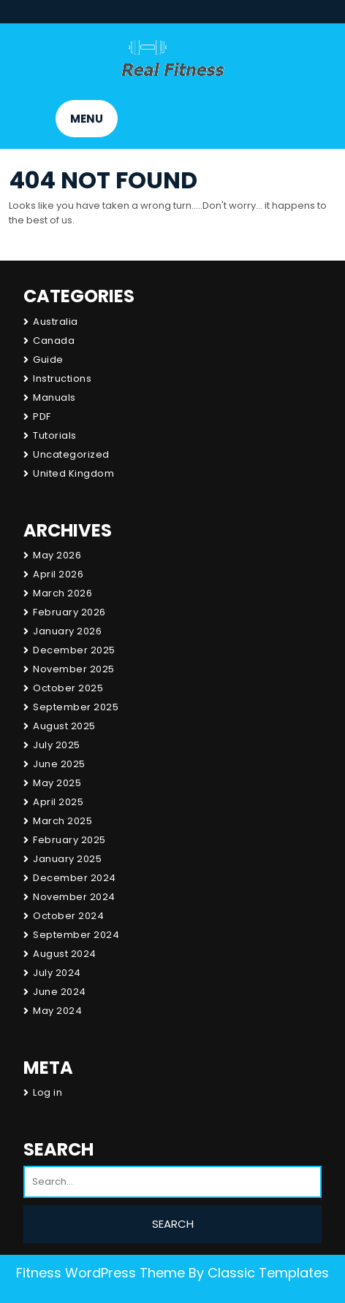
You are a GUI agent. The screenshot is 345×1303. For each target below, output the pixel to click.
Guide (48, 359)
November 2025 (74, 669)
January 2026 (67, 631)
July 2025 (56, 745)
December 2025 (74, 650)
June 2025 (59, 764)
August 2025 (64, 726)
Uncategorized (71, 454)
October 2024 (68, 916)
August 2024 (64, 954)
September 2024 (76, 935)
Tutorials (55, 435)
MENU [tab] (86, 118)
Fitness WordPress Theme (100, 1273)
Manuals (54, 397)
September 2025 (75, 707)
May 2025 (57, 783)
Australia (55, 321)
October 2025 (68, 688)
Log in (47, 1092)
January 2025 (67, 859)
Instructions (62, 378)
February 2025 (69, 840)
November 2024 (74, 897)
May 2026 (57, 555)
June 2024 (59, 992)
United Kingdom (73, 473)
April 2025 (58, 802)
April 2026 (58, 574)
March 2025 (62, 821)
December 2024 (74, 878)
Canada (54, 340)
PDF (42, 416)
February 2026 (69, 612)
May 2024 (57, 1011)
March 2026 (62, 593)
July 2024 (57, 973)
